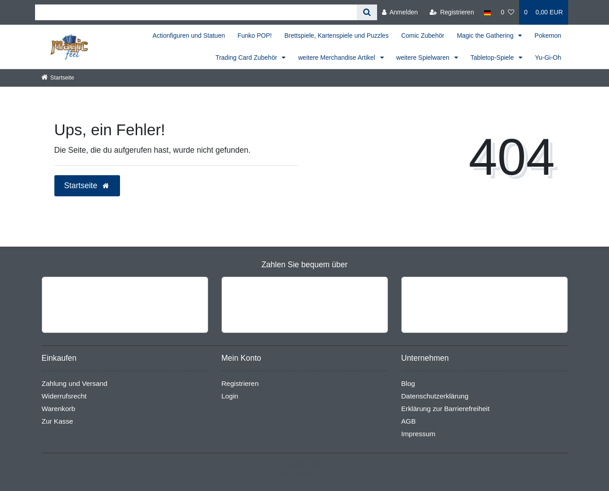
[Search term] (196, 12)
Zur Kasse (57, 421)
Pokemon (547, 35)
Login (230, 396)
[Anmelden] (400, 12)
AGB (408, 421)
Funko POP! (254, 35)
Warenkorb (59, 408)
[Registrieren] (452, 12)
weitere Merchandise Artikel (337, 57)
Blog (408, 383)
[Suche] (367, 12)
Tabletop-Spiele (493, 57)
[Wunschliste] (507, 12)
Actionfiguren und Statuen (188, 35)
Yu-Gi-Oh (548, 57)
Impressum (418, 434)
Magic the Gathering (486, 35)
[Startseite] (58, 78)
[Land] (487, 12)
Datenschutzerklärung (435, 396)
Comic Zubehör (423, 35)
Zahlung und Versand (74, 383)
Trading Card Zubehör (247, 57)
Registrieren (240, 383)
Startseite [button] (87, 185)
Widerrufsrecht (64, 396)
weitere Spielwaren (423, 57)
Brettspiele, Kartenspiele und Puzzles (336, 35)
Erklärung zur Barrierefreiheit (445, 408)
